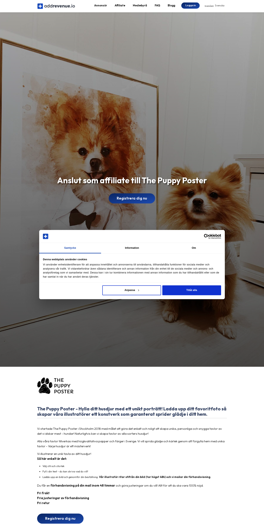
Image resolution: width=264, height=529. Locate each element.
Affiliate (120, 7)
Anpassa (132, 290)
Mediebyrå (140, 7)
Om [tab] (194, 247)
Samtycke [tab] (70, 247)
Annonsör (100, 7)
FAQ (157, 7)
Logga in (190, 7)
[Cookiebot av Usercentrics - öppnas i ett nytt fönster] (203, 236)
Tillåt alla (191, 290)
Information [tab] (132, 247)
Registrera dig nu (132, 202)
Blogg (171, 7)
